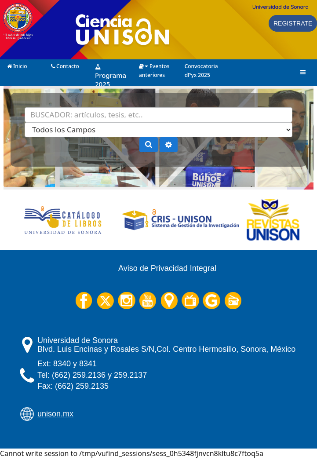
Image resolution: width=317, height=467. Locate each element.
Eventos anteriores (154, 65)
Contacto (65, 65)
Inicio (17, 65)
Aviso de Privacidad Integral (167, 268)
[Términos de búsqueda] (158, 114)
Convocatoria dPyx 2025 (201, 65)
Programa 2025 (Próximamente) (113, 66)
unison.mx (55, 413)
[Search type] (158, 129)
